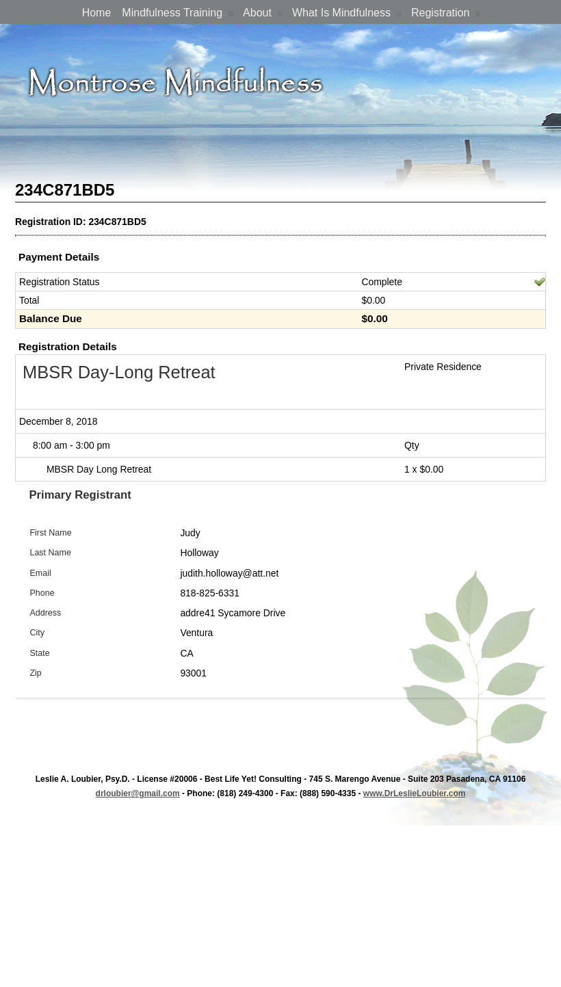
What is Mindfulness (347, 15)
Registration (446, 15)
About (263, 15)
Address (45, 613)
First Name (50, 533)
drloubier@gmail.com (138, 793)
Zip (35, 673)
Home (97, 12)
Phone (41, 593)
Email (40, 573)
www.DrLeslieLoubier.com (414, 793)
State (39, 653)
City (36, 632)
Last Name (50, 552)
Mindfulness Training (178, 15)
